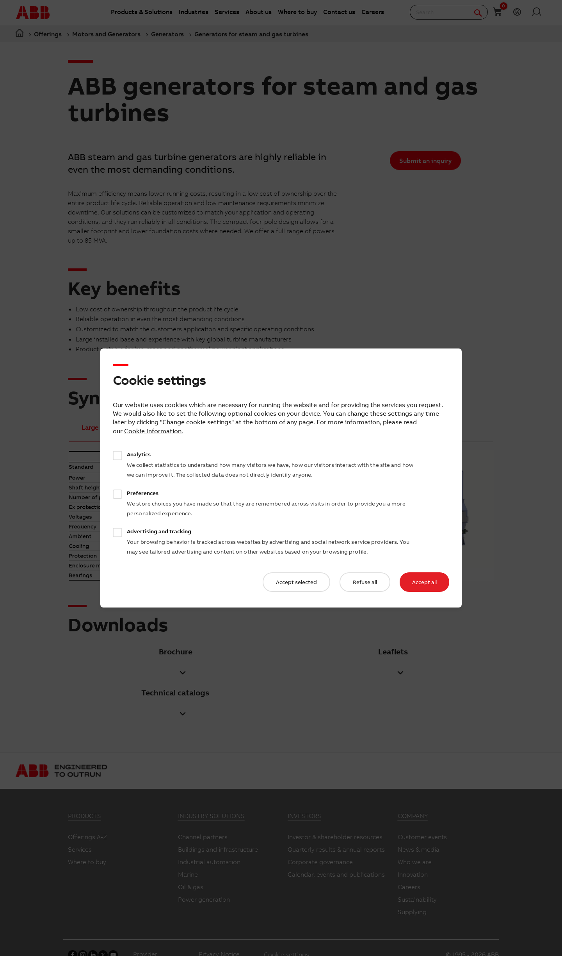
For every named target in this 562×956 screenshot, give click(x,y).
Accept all (424, 582)
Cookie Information (152, 431)
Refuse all (365, 582)
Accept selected (296, 582)
